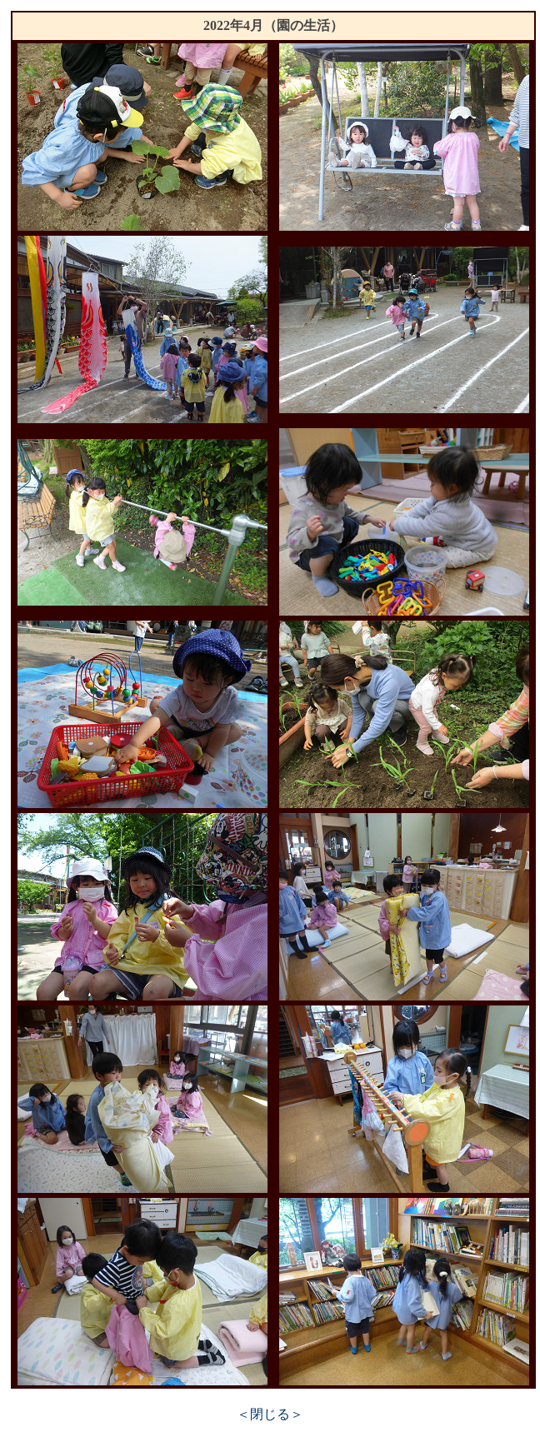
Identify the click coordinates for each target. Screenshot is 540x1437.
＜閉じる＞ (270, 1414)
